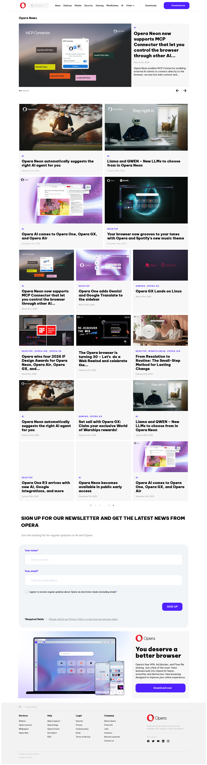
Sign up (161, 604)
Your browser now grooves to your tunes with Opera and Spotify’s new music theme (145, 236)
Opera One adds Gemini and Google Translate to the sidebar (101, 295)
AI (122, 6)
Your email (31, 571)
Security (88, 6)
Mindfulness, (157, 351)
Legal (79, 715)
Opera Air (174, 351)
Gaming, (141, 286)
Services (23, 715)
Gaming (100, 6)
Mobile (78, 6)
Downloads (150, 6)
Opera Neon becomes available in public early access (100, 486)
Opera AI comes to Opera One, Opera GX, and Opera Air (59, 236)
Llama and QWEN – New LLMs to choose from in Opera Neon (143, 163)
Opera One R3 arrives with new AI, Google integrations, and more (46, 486)
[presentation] (47, 604)
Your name (31, 550)
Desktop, (28, 351)
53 (109, 505)
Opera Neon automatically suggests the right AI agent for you (58, 163)
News (57, 6)
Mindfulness (112, 6)
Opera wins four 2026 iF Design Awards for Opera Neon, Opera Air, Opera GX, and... (44, 362)
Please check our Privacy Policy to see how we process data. (83, 618)
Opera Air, (41, 351)
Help (49, 715)
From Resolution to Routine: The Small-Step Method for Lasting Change (158, 362)
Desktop (67, 6)
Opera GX (153, 286)
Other (129, 6)
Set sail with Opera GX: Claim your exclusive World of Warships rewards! (103, 425)
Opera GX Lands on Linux (159, 291)
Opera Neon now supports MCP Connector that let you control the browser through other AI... (159, 44)
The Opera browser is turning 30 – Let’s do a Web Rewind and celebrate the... (103, 358)
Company (109, 715)
